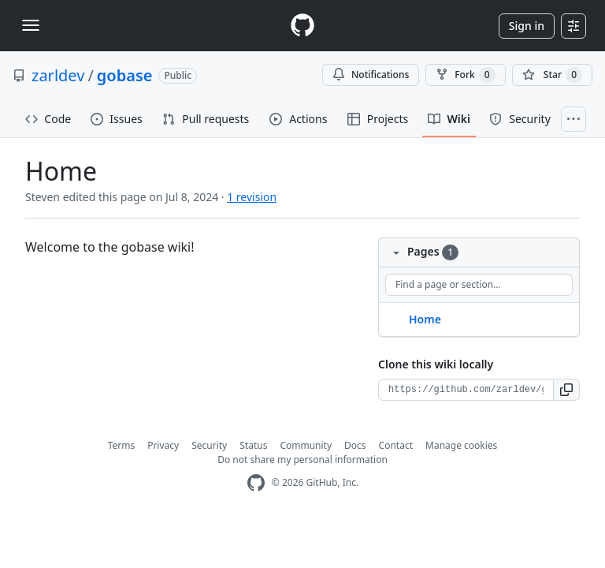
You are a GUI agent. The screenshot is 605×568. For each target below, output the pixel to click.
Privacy (163, 445)
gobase (125, 75)
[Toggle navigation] (31, 25)
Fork (465, 75)
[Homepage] (302, 26)
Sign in (526, 25)
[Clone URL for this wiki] (466, 390)
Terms (121, 445)
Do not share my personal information (302, 459)
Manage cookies (461, 445)
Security (209, 445)
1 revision (252, 196)
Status (253, 445)
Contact (396, 445)
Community (306, 445)
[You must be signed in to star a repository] (552, 75)
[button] (567, 390)
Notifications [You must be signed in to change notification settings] (370, 74)
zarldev (58, 75)
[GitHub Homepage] (256, 483)
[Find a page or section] (479, 285)
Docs (355, 445)
